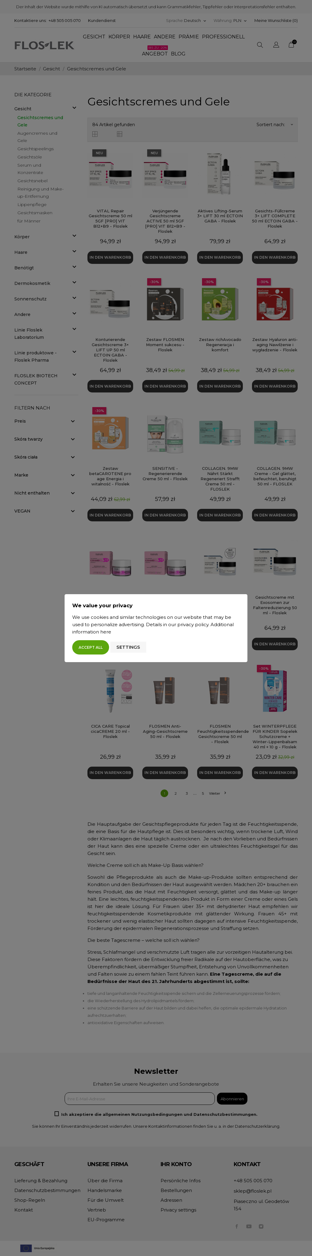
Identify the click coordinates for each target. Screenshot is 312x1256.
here (105, 632)
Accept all (91, 647)
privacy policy (192, 624)
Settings (128, 647)
